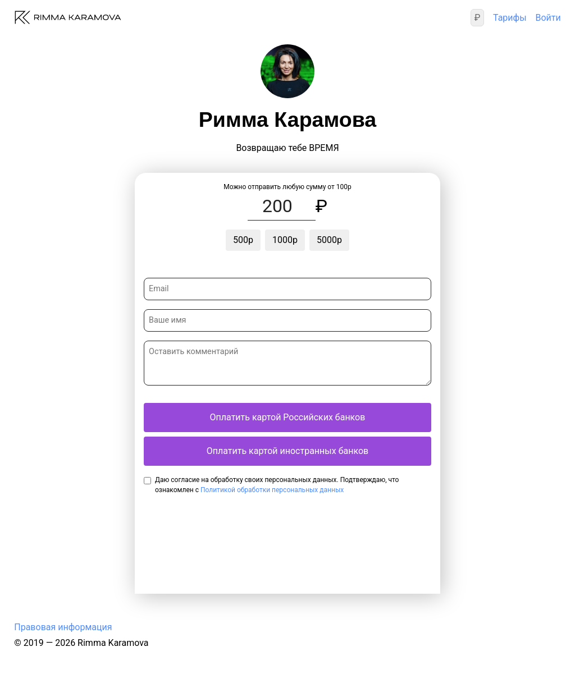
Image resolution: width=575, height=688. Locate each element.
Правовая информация (63, 627)
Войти (547, 17)
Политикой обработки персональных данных (272, 490)
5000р (329, 240)
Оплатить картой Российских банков (288, 417)
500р (243, 240)
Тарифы (510, 17)
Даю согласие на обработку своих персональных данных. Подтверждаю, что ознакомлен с (277, 485)
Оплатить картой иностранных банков (287, 451)
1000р (285, 240)
